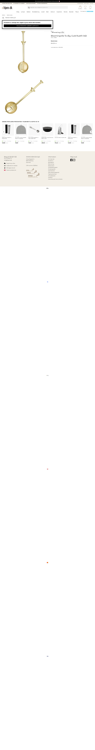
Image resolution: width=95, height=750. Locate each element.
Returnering (51, 164)
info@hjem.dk (8, 160)
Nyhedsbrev (51, 162)
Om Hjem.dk (51, 159)
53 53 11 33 (13, 157)
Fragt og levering (52, 174)
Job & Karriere (51, 170)
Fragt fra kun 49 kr (7, 3)
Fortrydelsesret (51, 175)
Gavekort (50, 177)
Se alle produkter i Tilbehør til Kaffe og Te (27, 25)
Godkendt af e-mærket (19, 3)
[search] (47, 7)
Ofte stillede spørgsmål (53, 172)
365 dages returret (31, 3)
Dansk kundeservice (42, 3)
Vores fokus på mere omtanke (55, 179)
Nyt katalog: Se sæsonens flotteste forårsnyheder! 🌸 (47, 1)
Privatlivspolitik (51, 169)
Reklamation (51, 165)
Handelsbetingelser (53, 167)
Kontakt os (50, 160)
